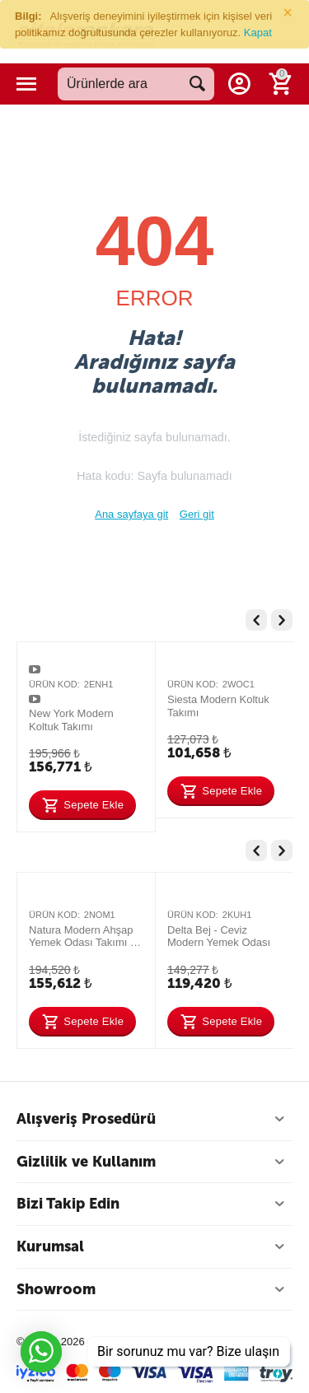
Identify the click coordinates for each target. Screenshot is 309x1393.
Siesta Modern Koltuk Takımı (218, 706)
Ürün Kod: (54, 684)
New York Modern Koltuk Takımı (71, 720)
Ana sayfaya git (131, 514)
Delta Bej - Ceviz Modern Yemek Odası (218, 936)
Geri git (197, 514)
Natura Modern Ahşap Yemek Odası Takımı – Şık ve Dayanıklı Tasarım (82, 937)
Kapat (258, 32)
